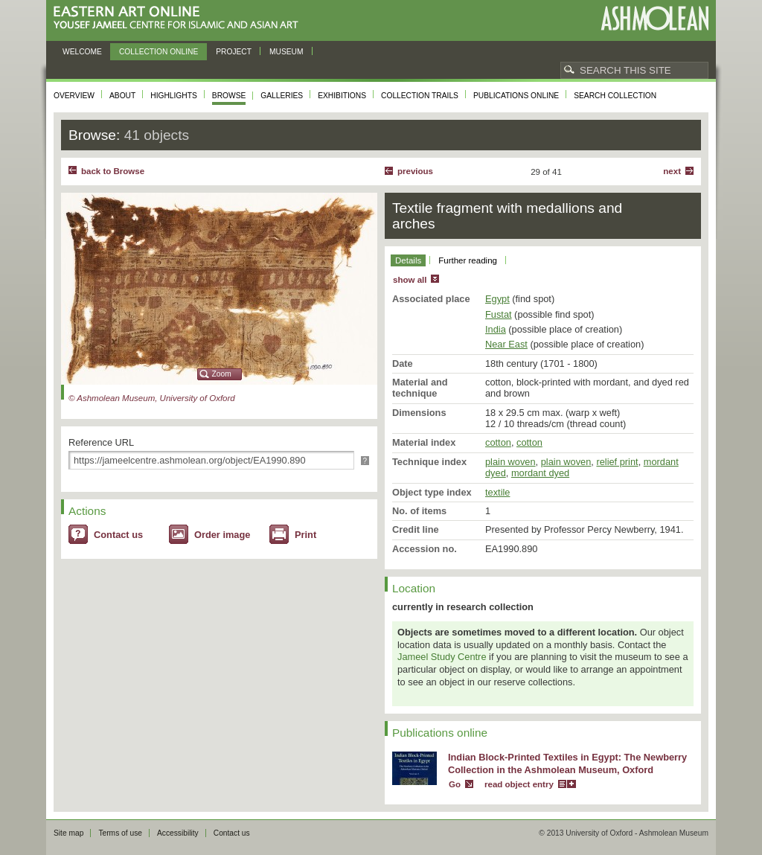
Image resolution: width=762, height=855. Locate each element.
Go (455, 784)
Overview (74, 96)
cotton (498, 442)
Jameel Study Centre (442, 656)
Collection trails (419, 96)
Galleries (281, 96)
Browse (229, 96)
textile (497, 492)
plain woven (510, 461)
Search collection (615, 96)
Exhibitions (342, 96)
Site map (68, 833)
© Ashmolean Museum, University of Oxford (151, 398)
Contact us (118, 534)
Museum (286, 52)
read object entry (519, 784)
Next (672, 171)
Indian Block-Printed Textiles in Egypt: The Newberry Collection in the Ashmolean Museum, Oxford (567, 763)
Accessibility (178, 833)
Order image (222, 534)
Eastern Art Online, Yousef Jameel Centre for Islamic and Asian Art (180, 18)
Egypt (497, 298)
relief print (617, 461)
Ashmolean (654, 18)
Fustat (498, 314)
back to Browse (112, 171)
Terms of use (120, 833)
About (122, 96)
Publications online (516, 96)
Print (305, 534)
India (495, 329)
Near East (506, 344)
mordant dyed (540, 472)
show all (409, 279)
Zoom (221, 374)
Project (234, 52)
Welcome (82, 52)
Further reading (467, 260)
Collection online (158, 52)
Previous (415, 171)
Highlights (173, 96)
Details (408, 260)
